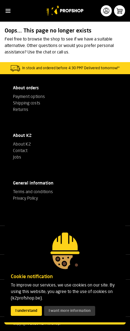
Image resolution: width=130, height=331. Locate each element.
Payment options (29, 97)
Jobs (17, 157)
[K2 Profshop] (65, 10)
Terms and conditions (33, 192)
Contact (20, 151)
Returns (20, 110)
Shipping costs (26, 103)
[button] (8, 11)
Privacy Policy (25, 198)
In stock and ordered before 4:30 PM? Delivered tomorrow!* (71, 68)
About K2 (22, 144)
